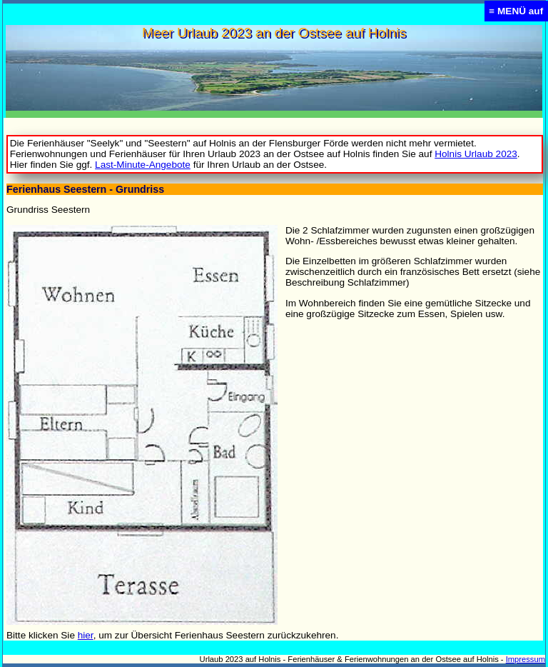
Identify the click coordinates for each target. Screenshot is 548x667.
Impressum (525, 659)
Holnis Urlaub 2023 (476, 154)
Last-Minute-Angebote (143, 164)
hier (85, 635)
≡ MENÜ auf (516, 11)
